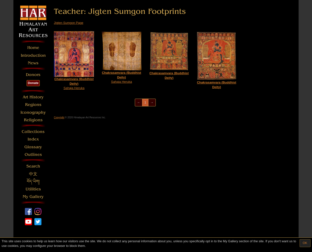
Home (33, 47)
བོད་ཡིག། (33, 181)
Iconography (33, 112)
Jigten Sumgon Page (68, 23)
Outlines (33, 154)
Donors (33, 74)
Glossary (33, 147)
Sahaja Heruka (74, 60)
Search (33, 166)
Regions (33, 104)
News (33, 63)
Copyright (59, 117)
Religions (33, 120)
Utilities (33, 189)
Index (33, 139)
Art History (33, 97)
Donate (33, 83)
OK (305, 243)
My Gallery (33, 196)
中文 (33, 174)
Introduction (33, 55)
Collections (33, 131)
